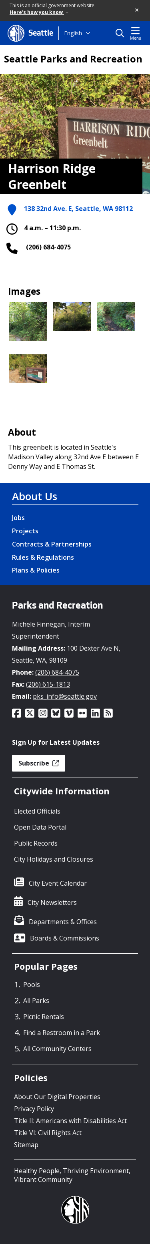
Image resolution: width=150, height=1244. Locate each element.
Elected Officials (37, 811)
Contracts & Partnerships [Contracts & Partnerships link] (52, 544)
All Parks (36, 1000)
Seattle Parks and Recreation (73, 58)
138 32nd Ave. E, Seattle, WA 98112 (78, 209)
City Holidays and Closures (53, 859)
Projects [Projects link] (25, 531)
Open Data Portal (40, 827)
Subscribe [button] (38, 763)
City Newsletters (52, 902)
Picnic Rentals (43, 1016)
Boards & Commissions (64, 938)
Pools (31, 984)
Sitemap (26, 1144)
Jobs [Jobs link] (18, 517)
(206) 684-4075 (48, 247)
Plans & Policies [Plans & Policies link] (36, 570)
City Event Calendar (58, 883)
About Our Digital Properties (57, 1096)
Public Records (36, 843)
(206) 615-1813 (48, 684)
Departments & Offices (63, 921)
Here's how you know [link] (39, 12)
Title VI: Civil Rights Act (48, 1132)
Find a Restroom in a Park (61, 1032)
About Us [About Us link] (34, 496)
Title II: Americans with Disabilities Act (70, 1120)
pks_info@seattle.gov (65, 696)
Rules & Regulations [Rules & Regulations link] (43, 557)
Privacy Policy (34, 1108)
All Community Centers (57, 1048)
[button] (137, 10)
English (73, 33)
